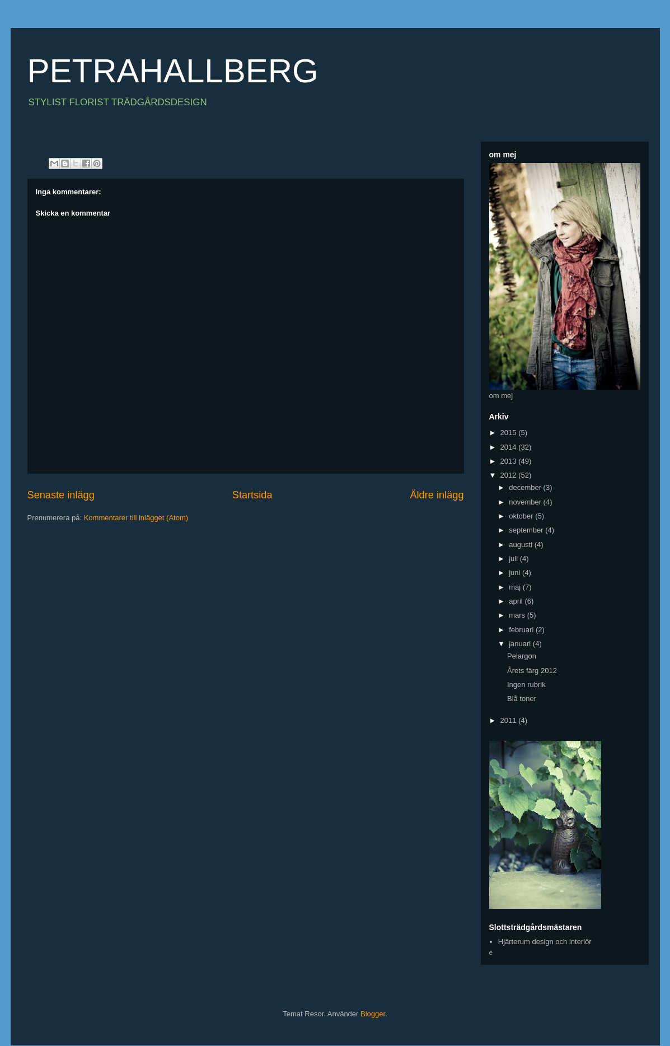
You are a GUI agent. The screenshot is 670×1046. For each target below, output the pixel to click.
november (526, 502)
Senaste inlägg (61, 495)
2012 (509, 475)
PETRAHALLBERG (172, 71)
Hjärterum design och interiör (545, 941)
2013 (509, 461)
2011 (509, 720)
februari (522, 629)
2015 (509, 432)
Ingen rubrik (526, 684)
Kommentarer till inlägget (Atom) (136, 517)
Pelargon (521, 656)
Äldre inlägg (436, 495)
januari (521, 643)
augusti (522, 544)
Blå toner (521, 698)
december (526, 487)
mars (518, 615)
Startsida (252, 495)
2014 (509, 447)
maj (516, 587)
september (527, 530)
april (516, 601)
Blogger (372, 1014)
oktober (522, 516)
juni (515, 572)
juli (514, 558)
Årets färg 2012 (532, 670)
